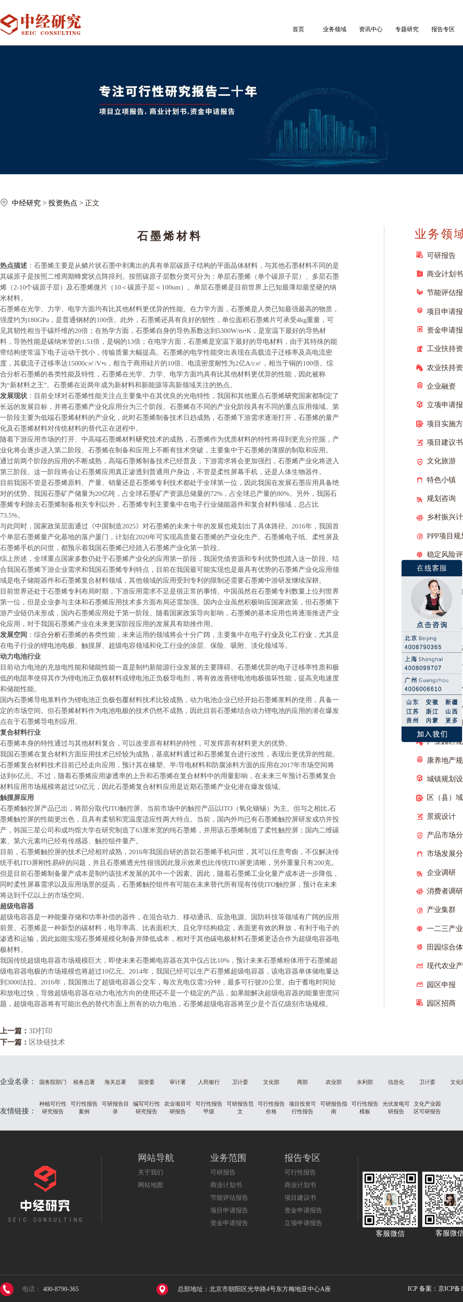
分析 (54, 634)
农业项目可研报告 (177, 1108)
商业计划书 (445, 274)
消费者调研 (445, 891)
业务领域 (334, 29)
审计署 (178, 1082)
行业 (271, 634)
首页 (298, 29)
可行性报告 (300, 1172)
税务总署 (84, 1082)
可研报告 (441, 255)
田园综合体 (445, 947)
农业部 (334, 1082)
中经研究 (26, 203)
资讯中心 (371, 29)
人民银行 (209, 1082)
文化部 (271, 1082)
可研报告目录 (115, 1108)
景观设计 (441, 816)
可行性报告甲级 (208, 1108)
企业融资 (441, 386)
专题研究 (407, 29)
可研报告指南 (333, 1108)
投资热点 (62, 203)
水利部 (365, 1082)
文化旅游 (441, 461)
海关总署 (115, 1082)
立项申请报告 (303, 1223)
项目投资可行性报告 (302, 1108)
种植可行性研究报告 (52, 1108)
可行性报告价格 (271, 1108)
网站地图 (150, 1185)
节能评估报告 (229, 1197)
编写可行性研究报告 (146, 1108)
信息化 (396, 1082)
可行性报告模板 (364, 1108)
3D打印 (40, 1031)
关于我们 (150, 1172)
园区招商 (441, 1003)
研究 (291, 395)
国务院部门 (52, 1082)
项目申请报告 (229, 1210)
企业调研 (441, 872)
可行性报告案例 (84, 1108)
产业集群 (441, 909)
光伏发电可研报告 (396, 1108)
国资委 (146, 1082)
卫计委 (240, 1082)
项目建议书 (445, 442)
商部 (302, 1082)
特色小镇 (441, 480)
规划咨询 (441, 498)
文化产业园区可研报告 (427, 1108)
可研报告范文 (240, 1108)
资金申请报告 (229, 1223)
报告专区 (443, 29)
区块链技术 (47, 1042)
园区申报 (441, 984)
